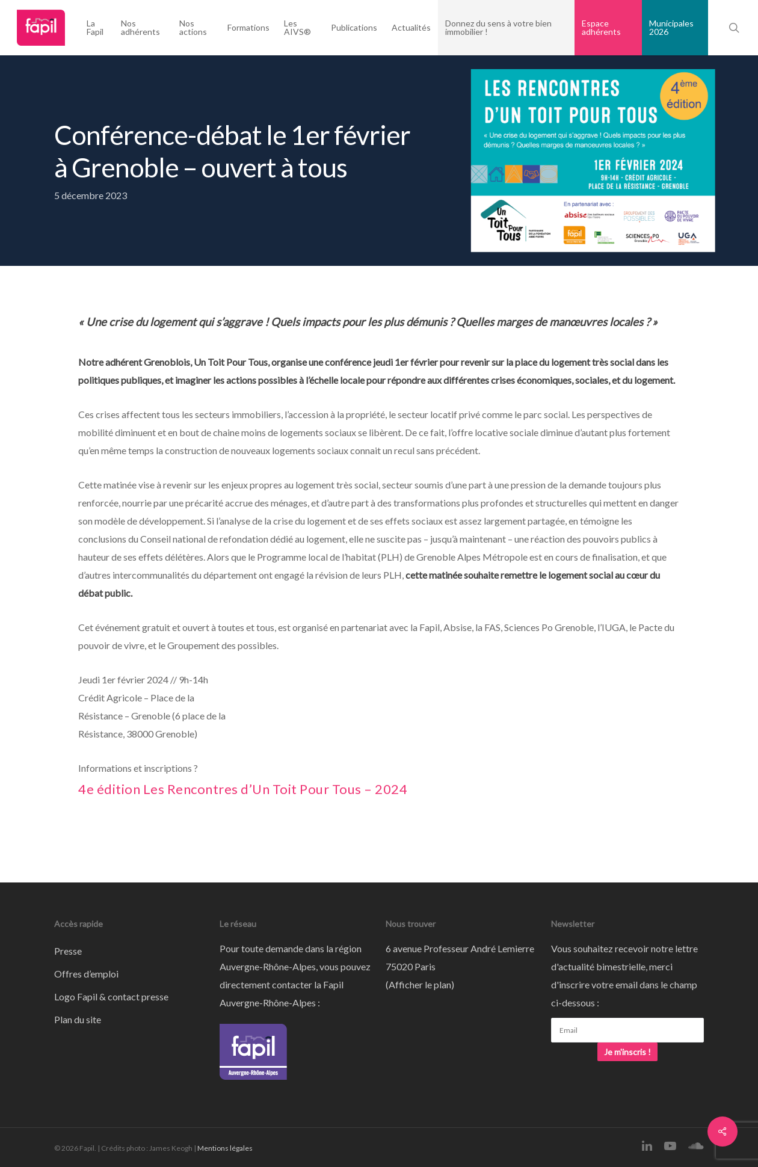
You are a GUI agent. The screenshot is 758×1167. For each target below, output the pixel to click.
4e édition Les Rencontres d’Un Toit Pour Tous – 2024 (242, 789)
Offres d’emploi (86, 973)
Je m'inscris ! (627, 1052)
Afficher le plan (420, 984)
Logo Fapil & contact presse (111, 996)
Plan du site (77, 1019)
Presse (68, 950)
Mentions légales (225, 1148)
